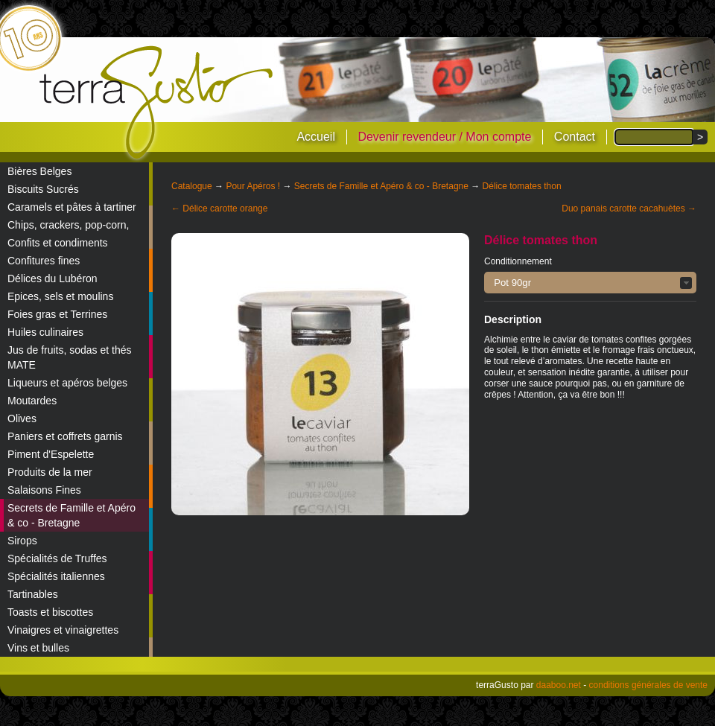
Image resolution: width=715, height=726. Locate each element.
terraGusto (157, 103)
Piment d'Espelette (50, 454)
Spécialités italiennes (56, 576)
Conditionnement (518, 261)
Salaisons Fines (44, 490)
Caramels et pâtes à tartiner (71, 207)
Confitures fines (43, 261)
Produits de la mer (49, 472)
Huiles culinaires (45, 332)
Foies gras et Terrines (57, 314)
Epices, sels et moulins (60, 296)
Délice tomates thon (522, 186)
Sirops (22, 541)
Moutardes (32, 401)
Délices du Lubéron (52, 278)
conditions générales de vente (648, 685)
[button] (590, 282)
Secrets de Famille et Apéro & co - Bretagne (71, 515)
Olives (21, 418)
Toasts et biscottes (50, 612)
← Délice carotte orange (219, 208)
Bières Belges (39, 171)
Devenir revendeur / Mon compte (444, 136)
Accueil (315, 136)
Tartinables (32, 594)
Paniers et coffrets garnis (65, 436)
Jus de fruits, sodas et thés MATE (69, 357)
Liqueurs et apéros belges (67, 383)
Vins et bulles (38, 648)
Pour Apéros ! (253, 186)
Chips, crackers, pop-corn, (68, 225)
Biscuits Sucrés (43, 189)
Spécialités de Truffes (57, 558)
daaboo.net (558, 685)
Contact (574, 136)
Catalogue (191, 186)
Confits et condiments (57, 243)
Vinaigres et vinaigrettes (62, 630)
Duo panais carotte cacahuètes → (629, 208)
